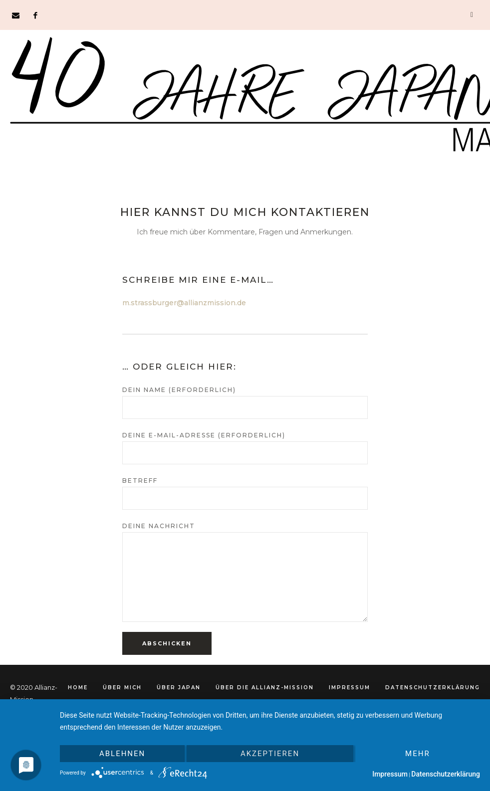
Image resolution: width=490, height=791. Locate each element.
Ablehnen (122, 753)
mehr (417, 753)
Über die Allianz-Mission (265, 687)
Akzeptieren (270, 753)
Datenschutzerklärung (432, 687)
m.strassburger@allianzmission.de (184, 302)
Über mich (122, 687)
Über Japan (179, 687)
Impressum (349, 687)
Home (78, 687)
